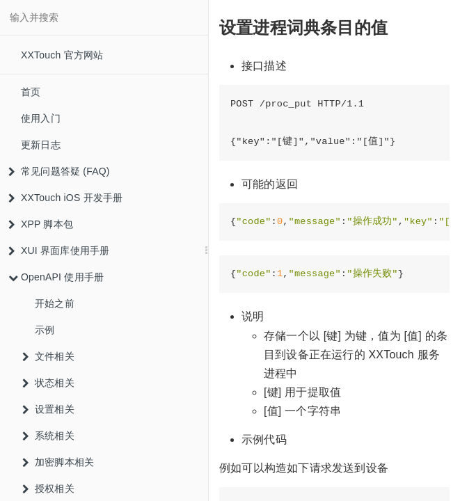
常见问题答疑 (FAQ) (59, 171)
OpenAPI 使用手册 (56, 277)
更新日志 (41, 144)
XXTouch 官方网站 (62, 55)
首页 (30, 91)
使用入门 (41, 118)
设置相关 (48, 409)
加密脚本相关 (58, 462)
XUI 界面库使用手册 (58, 250)
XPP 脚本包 (40, 224)
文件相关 (48, 356)
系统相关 (48, 435)
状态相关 (48, 382)
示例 (44, 329)
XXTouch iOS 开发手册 (65, 197)
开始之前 (54, 303)
